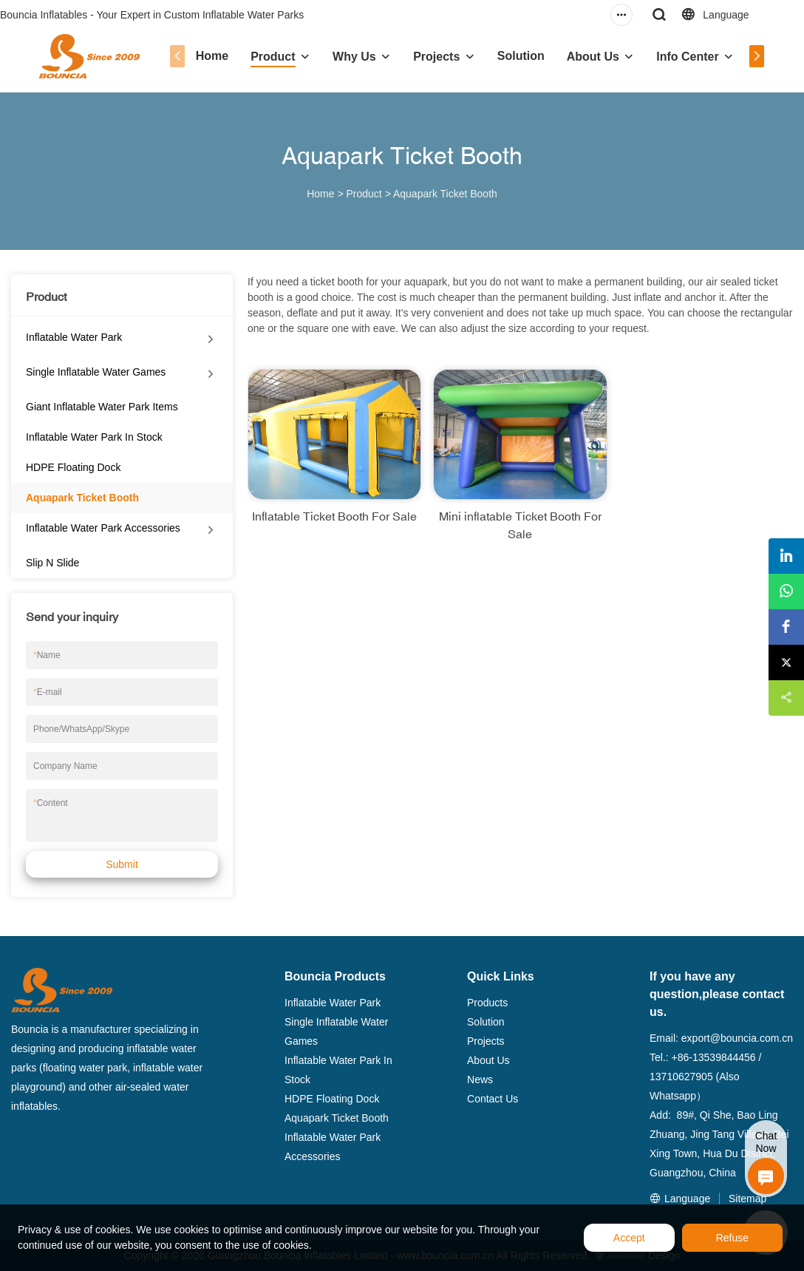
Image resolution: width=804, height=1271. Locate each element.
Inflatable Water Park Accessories (103, 528)
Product (273, 56)
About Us (593, 56)
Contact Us (492, 1099)
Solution (521, 56)
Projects (436, 56)
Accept (629, 1238)
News (480, 1079)
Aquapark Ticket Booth (445, 194)
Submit (122, 864)
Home (212, 56)
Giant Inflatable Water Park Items (102, 407)
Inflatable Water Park (74, 337)
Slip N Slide (52, 563)
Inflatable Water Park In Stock (94, 437)
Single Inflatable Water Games (96, 372)
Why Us (354, 56)
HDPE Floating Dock (73, 467)
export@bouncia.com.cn (737, 1038)
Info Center (687, 56)
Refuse (732, 1238)
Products (487, 1003)
